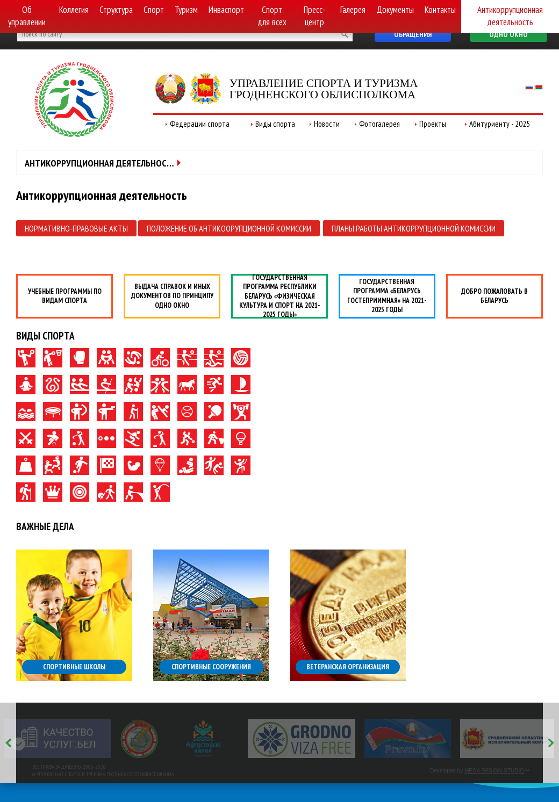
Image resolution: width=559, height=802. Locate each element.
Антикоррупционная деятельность (510, 16)
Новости (327, 124)
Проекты (432, 124)
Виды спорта (275, 124)
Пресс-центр (314, 16)
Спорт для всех (271, 16)
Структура (116, 10)
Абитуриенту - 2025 (499, 124)
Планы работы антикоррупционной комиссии (414, 228)
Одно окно (508, 34)
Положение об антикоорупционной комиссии (229, 228)
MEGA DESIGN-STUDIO (494, 771)
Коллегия (74, 10)
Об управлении (27, 16)
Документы (395, 10)
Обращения (413, 34)
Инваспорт (226, 10)
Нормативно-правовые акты (76, 228)
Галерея (353, 10)
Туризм (186, 10)
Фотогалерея (379, 124)
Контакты (440, 10)
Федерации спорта (200, 124)
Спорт (154, 10)
